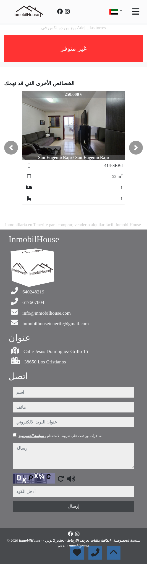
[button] (11, 148)
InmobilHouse (30, 540)
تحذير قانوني (54, 540)
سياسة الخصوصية (31, 436)
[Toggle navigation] (136, 11)
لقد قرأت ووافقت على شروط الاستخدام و (61, 436)
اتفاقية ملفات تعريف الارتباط (88, 540)
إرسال (73, 506)
